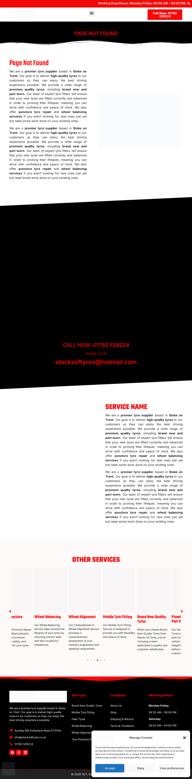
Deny (140, 768)
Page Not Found (96, 33)
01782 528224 (111, 345)
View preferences (172, 768)
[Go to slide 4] (97, 660)
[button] (184, 738)
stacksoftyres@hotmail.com (96, 362)
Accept (110, 768)
